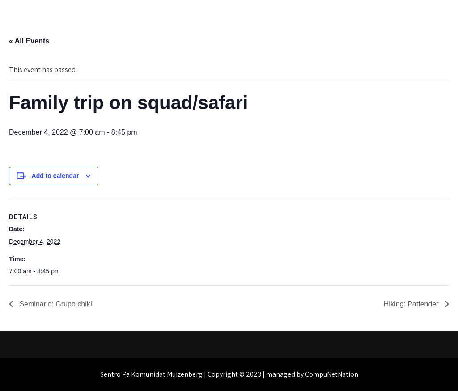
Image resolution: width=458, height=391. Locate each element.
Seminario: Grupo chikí (54, 304)
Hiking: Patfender (412, 304)
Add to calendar (55, 175)
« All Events (29, 41)
